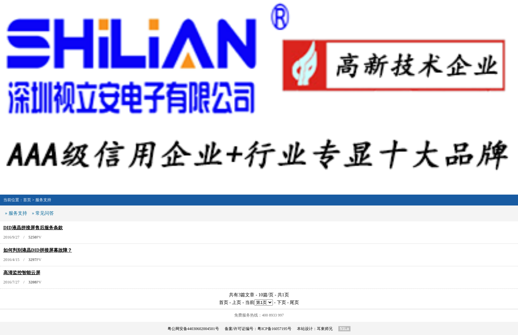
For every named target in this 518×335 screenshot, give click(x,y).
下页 (281, 302)
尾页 (294, 302)
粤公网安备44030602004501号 (193, 328)
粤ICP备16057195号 (274, 328)
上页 (236, 302)
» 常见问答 (43, 213)
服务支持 (43, 200)
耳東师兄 (325, 328)
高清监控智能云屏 (21, 272)
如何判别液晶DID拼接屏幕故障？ (37, 250)
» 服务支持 (16, 213)
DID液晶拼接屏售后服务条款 (33, 227)
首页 (27, 200)
